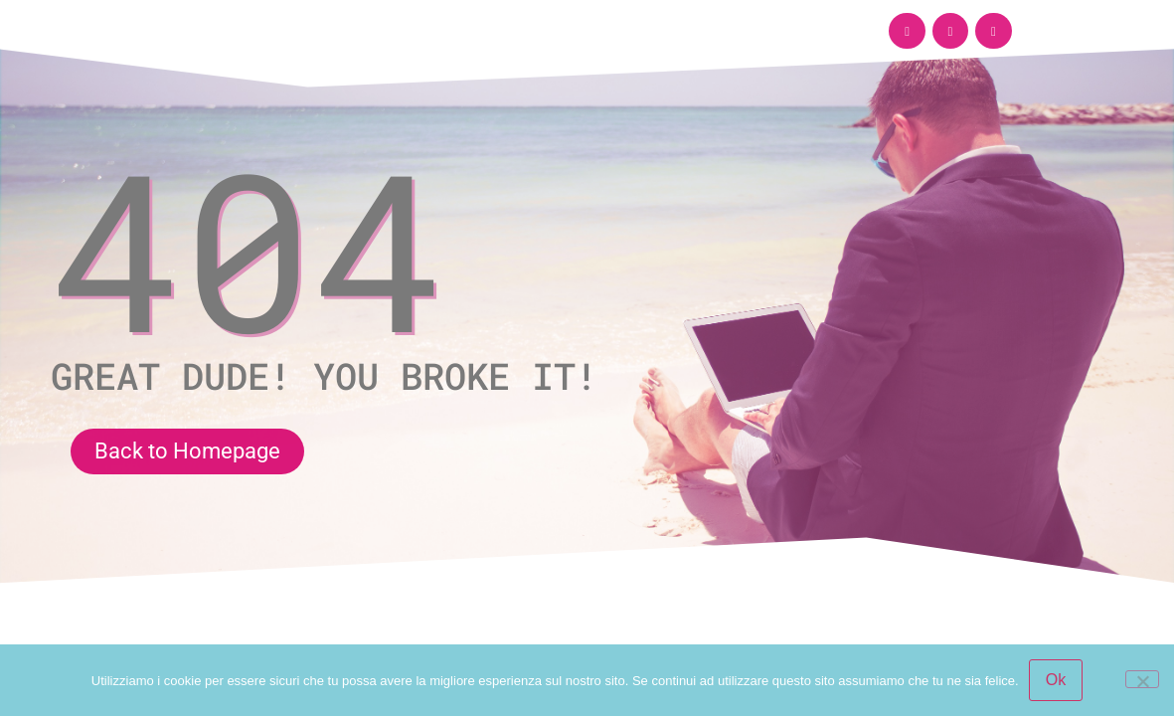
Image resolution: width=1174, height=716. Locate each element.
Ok (1056, 679)
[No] (1142, 679)
